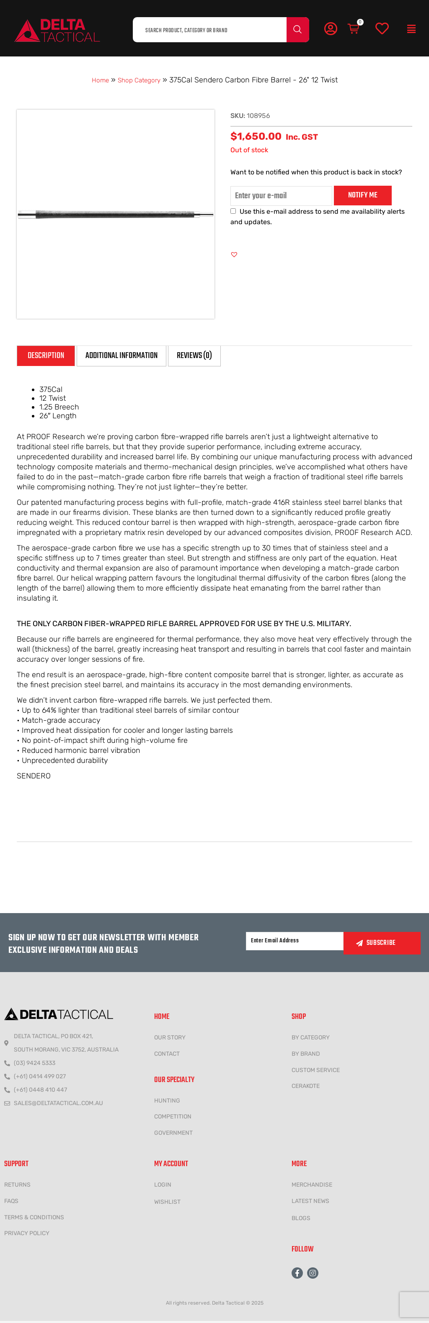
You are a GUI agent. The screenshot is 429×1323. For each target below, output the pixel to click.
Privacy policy (26, 1235)
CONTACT (167, 1055)
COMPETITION (172, 1118)
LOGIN (162, 1186)
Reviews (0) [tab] (232, 356)
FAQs (11, 1202)
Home (96, 79)
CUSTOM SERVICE (316, 1071)
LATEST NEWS (310, 1202)
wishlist (167, 1203)
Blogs (301, 1219)
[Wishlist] (382, 29)
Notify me (362, 195)
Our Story (170, 1039)
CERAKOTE (306, 1088)
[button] (411, 29)
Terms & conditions (34, 1219)
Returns (17, 1186)
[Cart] (354, 29)
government (173, 1135)
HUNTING (167, 1102)
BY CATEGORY (311, 1039)
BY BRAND (306, 1055)
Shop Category (140, 79)
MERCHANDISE (312, 1186)
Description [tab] (51, 356)
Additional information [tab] (143, 356)
